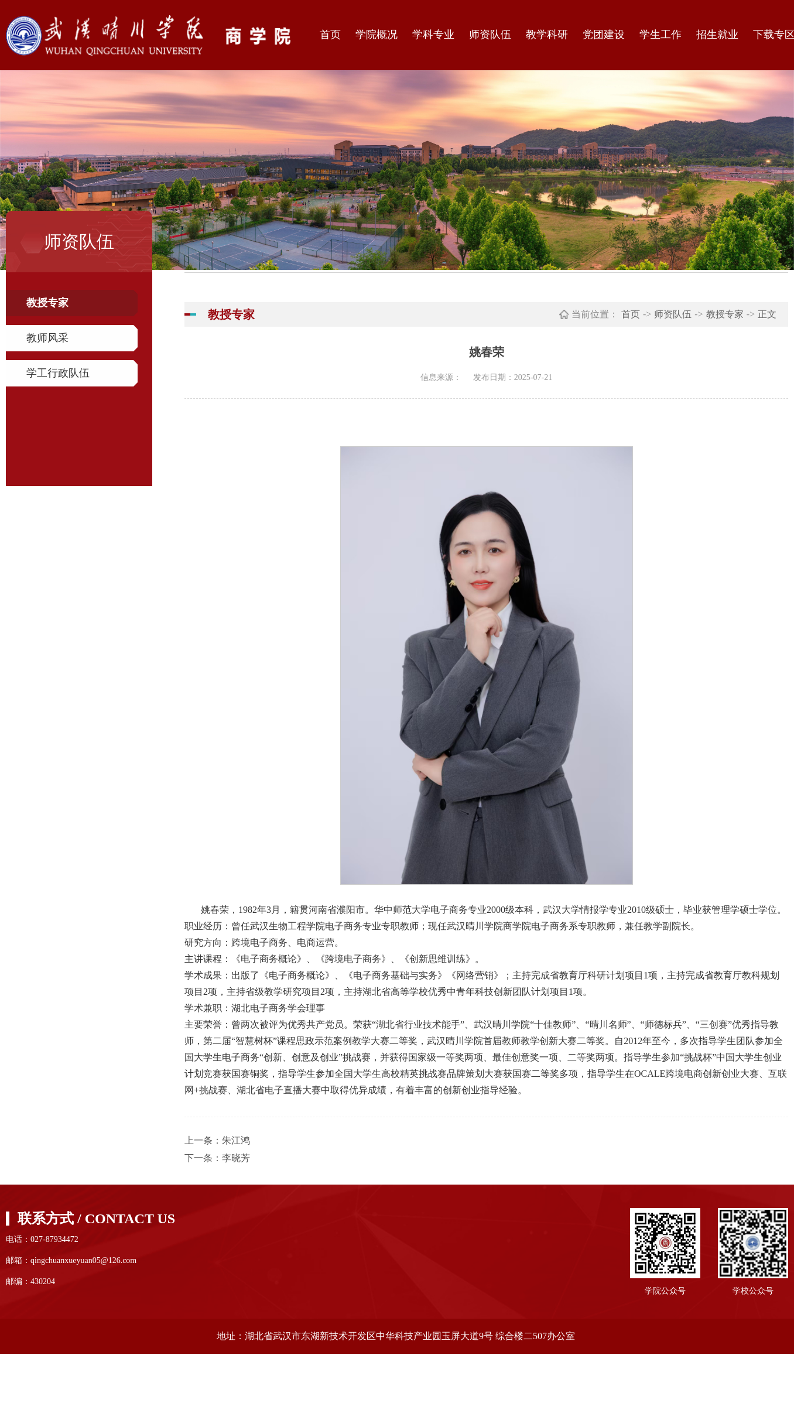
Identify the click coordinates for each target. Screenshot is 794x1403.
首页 (330, 34)
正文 (767, 314)
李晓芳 (236, 1158)
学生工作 (660, 34)
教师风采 (47, 338)
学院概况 (376, 34)
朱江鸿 (236, 1140)
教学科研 (547, 34)
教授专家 (47, 303)
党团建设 (604, 34)
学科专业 (433, 34)
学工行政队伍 (58, 373)
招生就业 (717, 34)
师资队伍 (490, 34)
